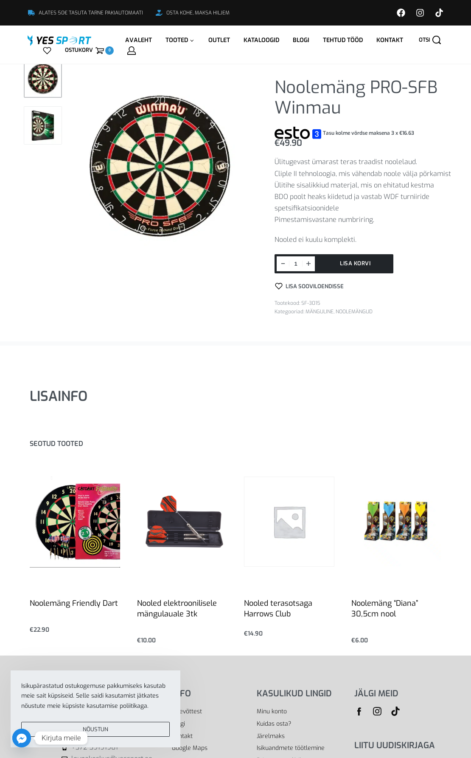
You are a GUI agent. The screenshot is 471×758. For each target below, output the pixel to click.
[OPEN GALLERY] (160, 166)
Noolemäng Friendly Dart (74, 603)
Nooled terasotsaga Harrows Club (278, 608)
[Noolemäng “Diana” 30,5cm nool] (396, 522)
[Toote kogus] (296, 263)
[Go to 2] (43, 125)
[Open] (47, 50)
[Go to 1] (43, 79)
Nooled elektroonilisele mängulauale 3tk (177, 608)
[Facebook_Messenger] (21, 738)
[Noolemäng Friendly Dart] (75, 521)
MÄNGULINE (320, 311)
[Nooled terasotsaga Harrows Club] (289, 522)
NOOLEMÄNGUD (354, 311)
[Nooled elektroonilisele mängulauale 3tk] (182, 522)
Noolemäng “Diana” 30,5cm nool (384, 608)
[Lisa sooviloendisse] (309, 286)
